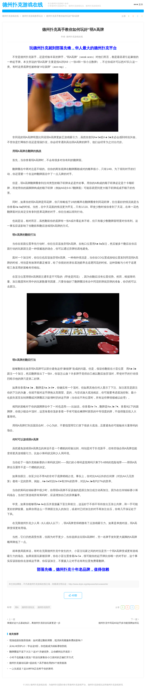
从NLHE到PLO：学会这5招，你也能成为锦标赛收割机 (38, 646)
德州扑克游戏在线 (22, 5)
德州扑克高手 (44, 607)
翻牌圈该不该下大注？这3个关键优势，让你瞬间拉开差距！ (40, 651)
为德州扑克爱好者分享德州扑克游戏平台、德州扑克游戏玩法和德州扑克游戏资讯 (86, 684)
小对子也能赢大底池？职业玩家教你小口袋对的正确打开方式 (41, 657)
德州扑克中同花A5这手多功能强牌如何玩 (118, 623)
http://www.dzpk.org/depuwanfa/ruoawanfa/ (88, 584)
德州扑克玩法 (28, 607)
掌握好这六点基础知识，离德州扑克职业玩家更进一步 (33, 623)
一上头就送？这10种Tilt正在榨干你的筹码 (31, 668)
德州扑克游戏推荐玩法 (32, 16)
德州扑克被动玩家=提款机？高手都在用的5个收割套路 (38, 663)
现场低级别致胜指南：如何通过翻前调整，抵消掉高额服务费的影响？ (46, 640)
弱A (17, 607)
